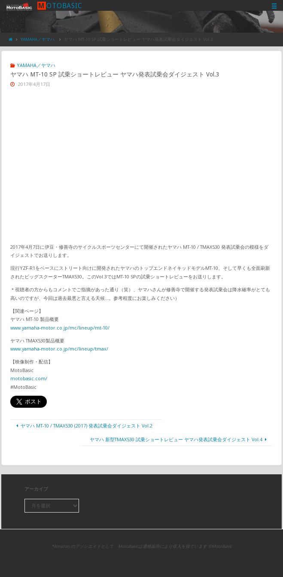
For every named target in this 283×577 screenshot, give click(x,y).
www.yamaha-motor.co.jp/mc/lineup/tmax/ (59, 348)
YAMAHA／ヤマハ (38, 39)
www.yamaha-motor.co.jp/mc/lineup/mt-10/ (60, 327)
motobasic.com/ (28, 378)
